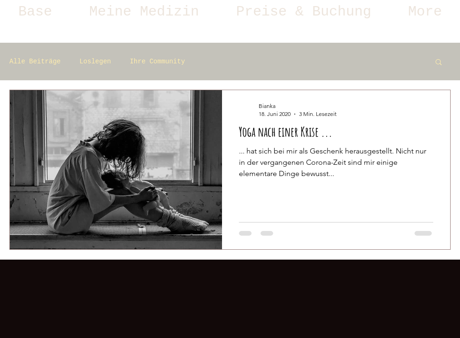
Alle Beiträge (35, 61)
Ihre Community (157, 61)
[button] (144, 11)
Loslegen (95, 61)
